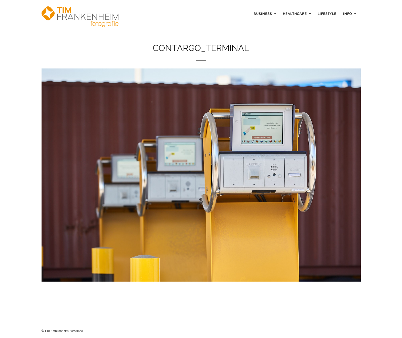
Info (347, 13)
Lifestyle (327, 13)
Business (263, 13)
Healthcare (295, 13)
